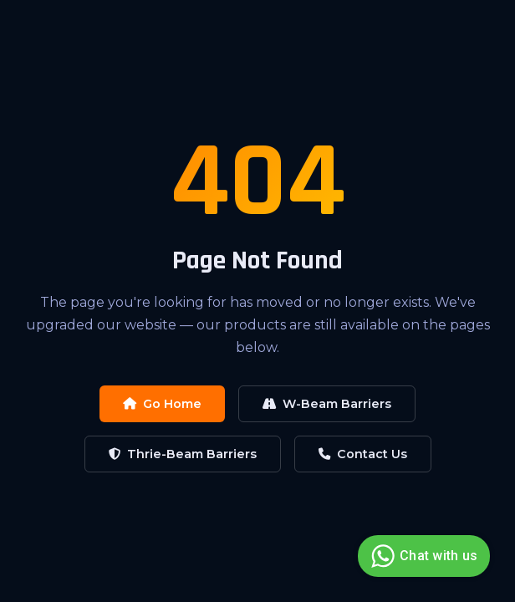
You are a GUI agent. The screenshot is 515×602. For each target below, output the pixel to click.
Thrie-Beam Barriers (183, 454)
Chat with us (421, 556)
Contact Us (363, 454)
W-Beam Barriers (327, 403)
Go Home (162, 403)
